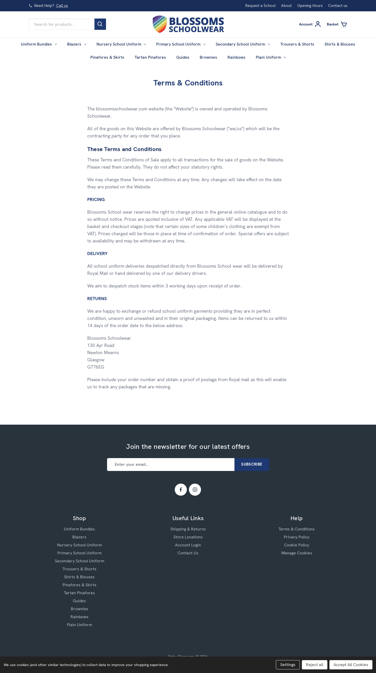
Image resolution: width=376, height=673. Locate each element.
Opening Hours (310, 5)
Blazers (76, 44)
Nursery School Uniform (121, 44)
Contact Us (188, 553)
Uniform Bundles (39, 44)
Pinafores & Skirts (107, 57)
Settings (287, 664)
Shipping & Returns (188, 529)
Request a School (260, 5)
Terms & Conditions (296, 529)
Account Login (188, 545)
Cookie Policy (296, 545)
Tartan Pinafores (150, 57)
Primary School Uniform (180, 44)
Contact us (337, 5)
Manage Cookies (296, 553)
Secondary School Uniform (243, 44)
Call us (62, 5)
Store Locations (188, 537)
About (286, 5)
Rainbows (237, 57)
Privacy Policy (296, 537)
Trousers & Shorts (297, 44)
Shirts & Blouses (340, 44)
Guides (182, 57)
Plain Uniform (271, 57)
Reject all (314, 664)
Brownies (208, 57)
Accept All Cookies (351, 664)
